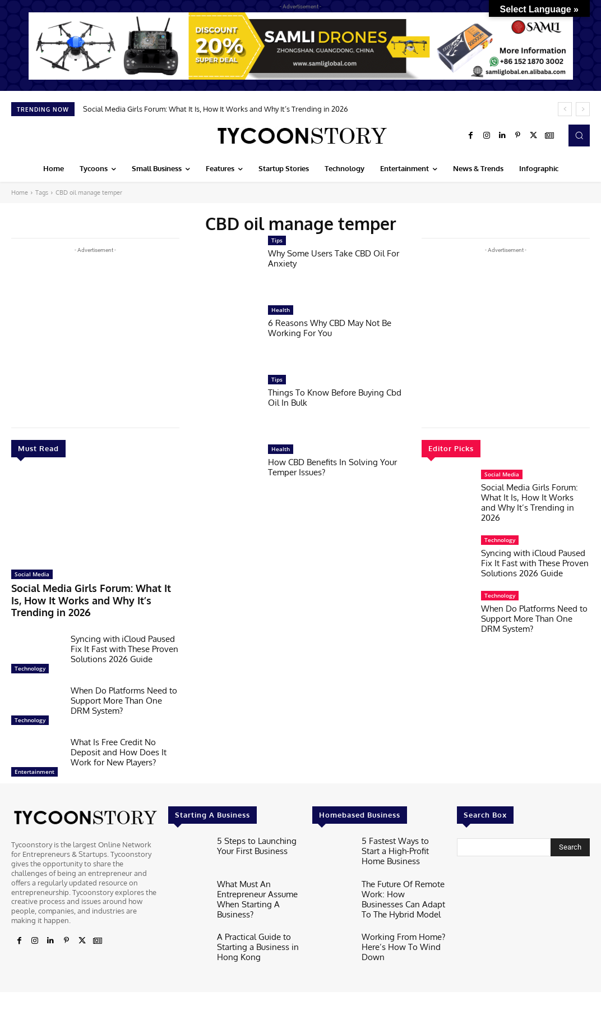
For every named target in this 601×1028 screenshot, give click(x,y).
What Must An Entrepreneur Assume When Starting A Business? (252, 880)
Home (19, 192)
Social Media (32, 574)
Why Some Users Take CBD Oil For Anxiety (333, 258)
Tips (277, 240)
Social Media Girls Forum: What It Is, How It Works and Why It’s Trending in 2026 (215, 108)
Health (280, 310)
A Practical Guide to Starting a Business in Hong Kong (252, 923)
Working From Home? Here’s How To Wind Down (398, 923)
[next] (583, 109)
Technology (30, 652)
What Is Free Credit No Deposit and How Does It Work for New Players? (119, 735)
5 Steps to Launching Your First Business (251, 828)
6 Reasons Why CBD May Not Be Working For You (329, 328)
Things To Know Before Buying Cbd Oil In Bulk (334, 397)
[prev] (565, 109)
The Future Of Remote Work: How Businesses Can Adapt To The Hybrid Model (402, 880)
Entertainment (34, 755)
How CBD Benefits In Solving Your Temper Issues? (332, 467)
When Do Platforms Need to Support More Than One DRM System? (124, 684)
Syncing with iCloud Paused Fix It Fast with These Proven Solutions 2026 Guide (124, 632)
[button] (579, 135)
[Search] (570, 831)
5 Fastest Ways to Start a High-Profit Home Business (403, 832)
